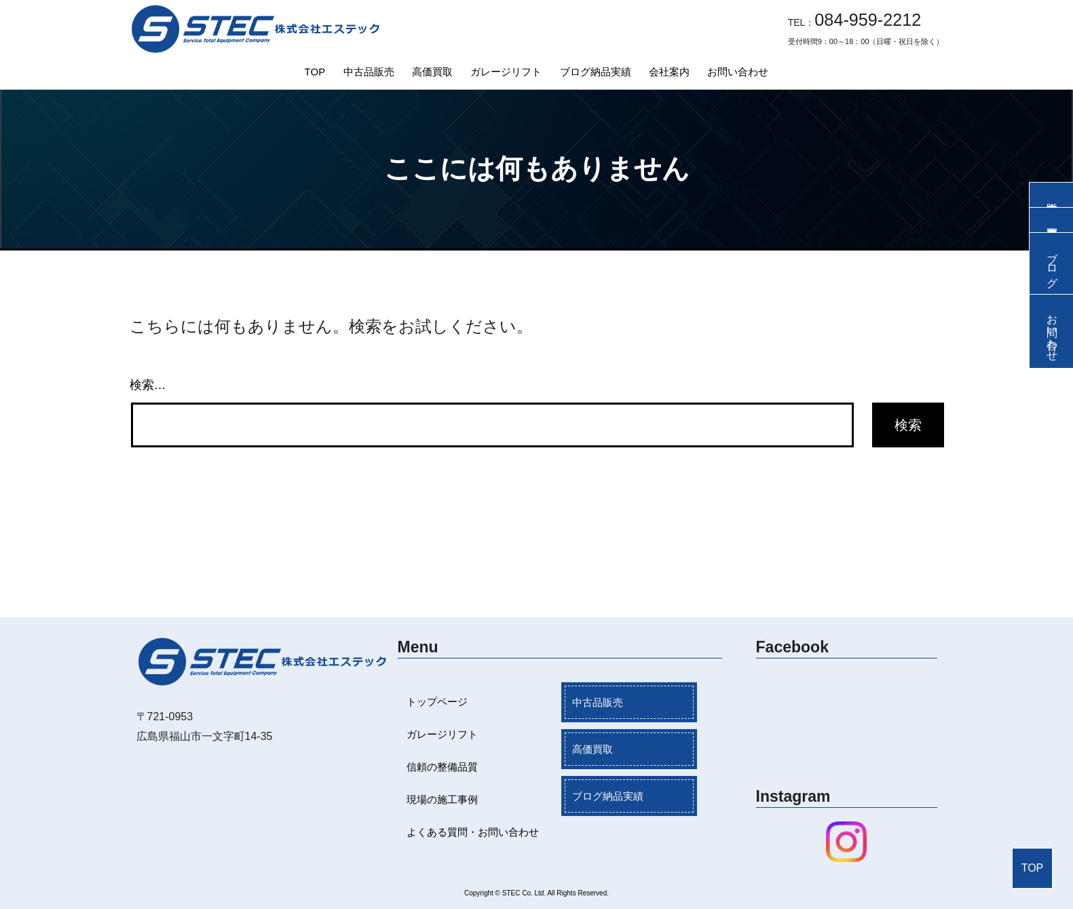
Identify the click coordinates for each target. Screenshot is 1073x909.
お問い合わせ (737, 71)
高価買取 (432, 71)
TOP (315, 71)
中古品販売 (368, 71)
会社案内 (669, 71)
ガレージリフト (506, 71)
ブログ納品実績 (595, 71)
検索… (148, 385)
